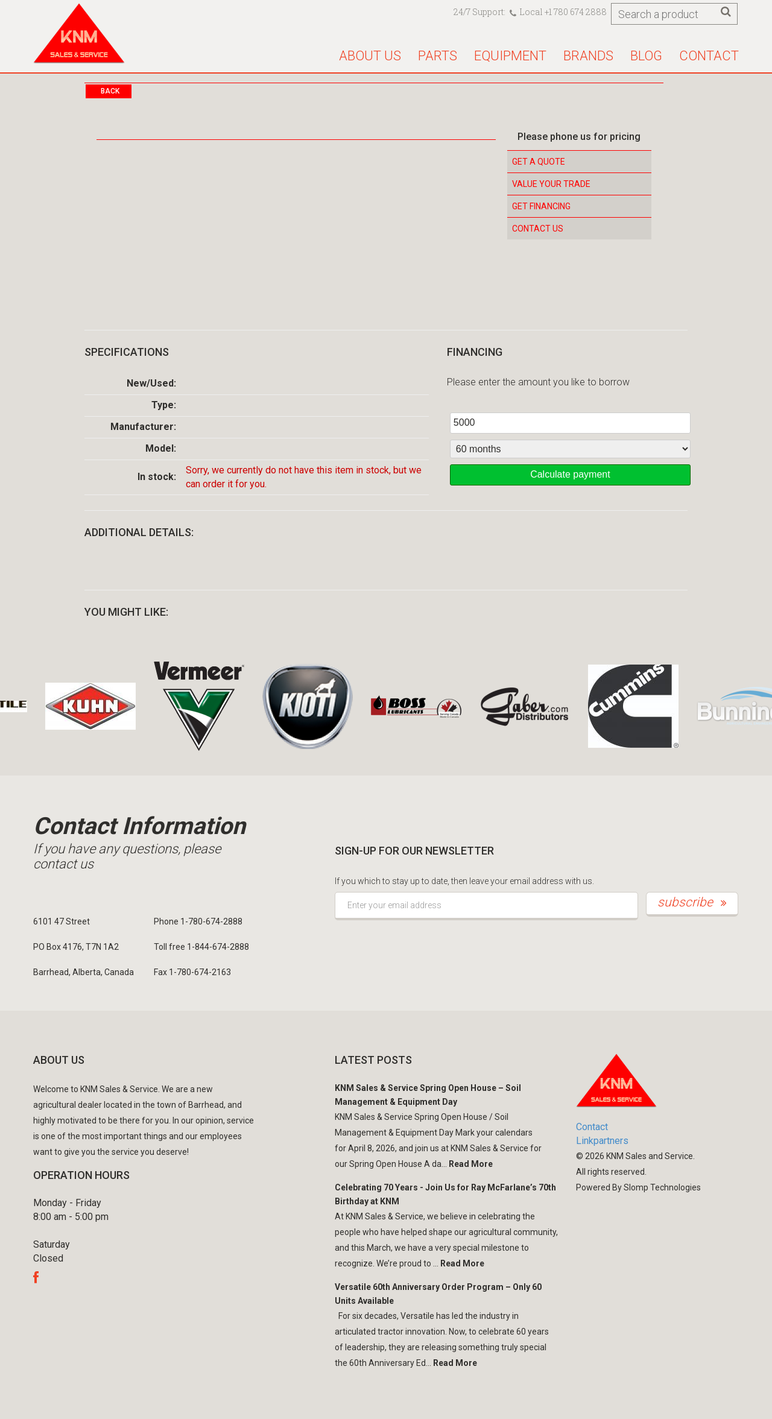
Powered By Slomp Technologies (638, 1187)
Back (110, 91)
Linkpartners (602, 1140)
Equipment (510, 55)
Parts (437, 55)
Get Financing (541, 206)
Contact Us (537, 228)
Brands (588, 55)
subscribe (692, 902)
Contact (709, 55)
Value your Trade (551, 184)
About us (370, 55)
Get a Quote (538, 161)
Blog (646, 55)
